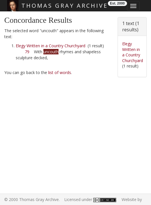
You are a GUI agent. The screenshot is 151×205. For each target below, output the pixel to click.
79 (27, 51)
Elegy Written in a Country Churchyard (50, 45)
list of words (59, 72)
